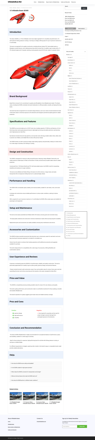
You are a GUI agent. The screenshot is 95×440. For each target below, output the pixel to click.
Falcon (70, 164)
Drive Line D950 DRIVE (70, 22)
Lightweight (71, 195)
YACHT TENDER (72, 177)
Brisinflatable (70, 60)
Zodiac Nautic (70, 62)
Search (66, 6)
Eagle (70, 159)
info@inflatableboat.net (41, 421)
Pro (69, 70)
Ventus (70, 143)
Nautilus (70, 130)
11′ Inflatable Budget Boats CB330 (54, 402)
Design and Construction (73, 219)
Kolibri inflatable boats (72, 154)
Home (35, 2)
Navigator (70, 162)
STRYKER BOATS (71, 94)
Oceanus (70, 133)
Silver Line (71, 203)
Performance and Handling (73, 221)
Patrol (70, 115)
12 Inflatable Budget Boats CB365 (15, 402)
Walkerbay (70, 180)
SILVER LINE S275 (69, 24)
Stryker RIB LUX (72, 102)
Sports (70, 117)
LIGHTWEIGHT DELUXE (73, 193)
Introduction (70, 213)
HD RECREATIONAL (72, 175)
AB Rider (67, 45)
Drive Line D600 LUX (69, 20)
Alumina (70, 136)
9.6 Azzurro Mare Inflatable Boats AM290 (42, 402)
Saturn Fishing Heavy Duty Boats (75, 78)
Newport (69, 91)
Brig (68, 156)
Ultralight (70, 125)
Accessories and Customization (74, 225)
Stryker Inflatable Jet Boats (74, 107)
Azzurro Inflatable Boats (73, 83)
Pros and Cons (71, 231)
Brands (14, 7)
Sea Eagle (70, 57)
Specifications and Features (73, 217)
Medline (70, 65)
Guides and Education (65, 2)
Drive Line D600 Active (70, 18)
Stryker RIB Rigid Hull (72, 104)
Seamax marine (71, 167)
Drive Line (71, 206)
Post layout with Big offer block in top (73, 30)
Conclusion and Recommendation (75, 233)
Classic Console (72, 120)
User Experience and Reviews (74, 227)
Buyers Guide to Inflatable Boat (14, 427)
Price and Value (70, 229)
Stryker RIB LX (71, 99)
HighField (69, 112)
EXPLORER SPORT (72, 190)
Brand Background (71, 215)
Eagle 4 (66, 36)
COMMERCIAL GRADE (73, 172)
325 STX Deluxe (68, 42)
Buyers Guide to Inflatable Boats (52, 2)
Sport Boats (70, 110)
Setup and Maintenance (72, 223)
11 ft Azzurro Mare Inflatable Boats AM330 (29, 402)
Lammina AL (71, 146)
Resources (73, 2)
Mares (70, 138)
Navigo (70, 141)
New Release (71, 185)
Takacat (69, 88)
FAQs (69, 235)
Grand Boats (70, 198)
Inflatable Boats (41, 2)
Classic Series (71, 123)
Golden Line (71, 201)
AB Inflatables (70, 128)
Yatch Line (71, 73)
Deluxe (70, 188)
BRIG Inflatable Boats (69, 16)
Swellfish (69, 86)
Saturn (18, 7)
